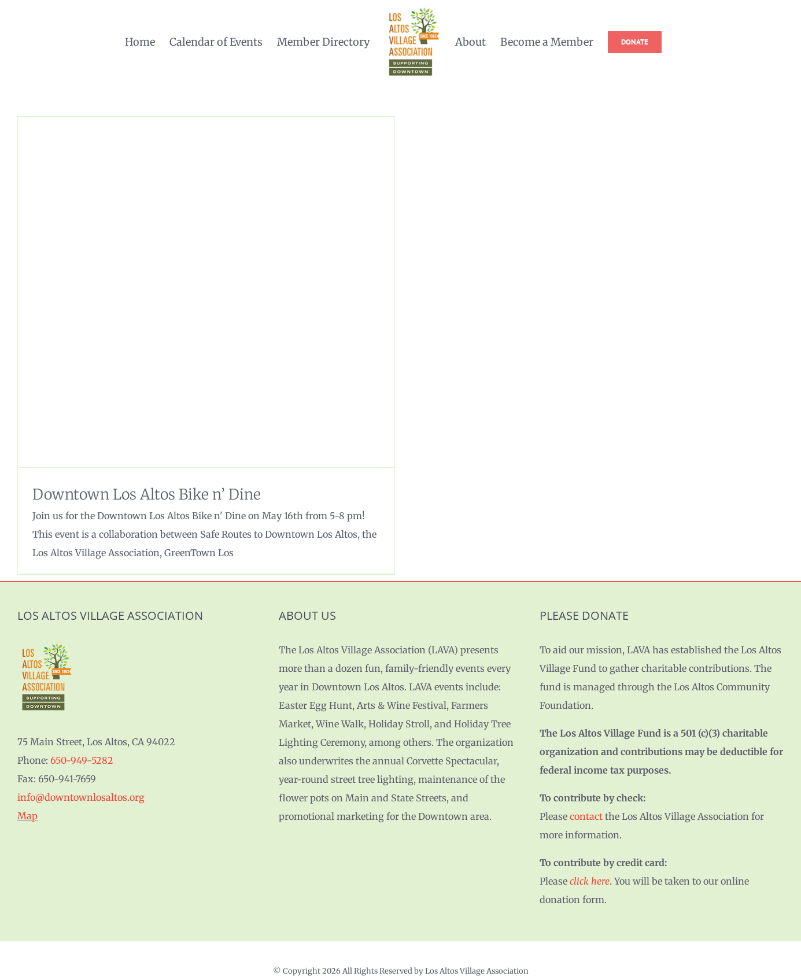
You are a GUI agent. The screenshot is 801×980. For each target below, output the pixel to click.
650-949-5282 (81, 760)
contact (586, 816)
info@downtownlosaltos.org (81, 797)
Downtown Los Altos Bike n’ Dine (146, 494)
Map (27, 816)
